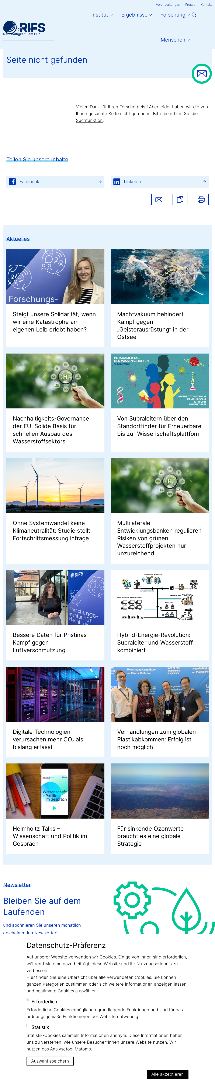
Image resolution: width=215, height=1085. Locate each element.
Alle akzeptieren (167, 1074)
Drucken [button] (201, 199)
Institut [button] (99, 15)
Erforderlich (44, 1001)
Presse (190, 5)
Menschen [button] (173, 40)
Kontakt (206, 5)
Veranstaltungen (168, 5)
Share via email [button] (158, 199)
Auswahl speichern (50, 1061)
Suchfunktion (89, 120)
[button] (180, 199)
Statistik (40, 1027)
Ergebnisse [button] (134, 15)
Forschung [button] (172, 15)
